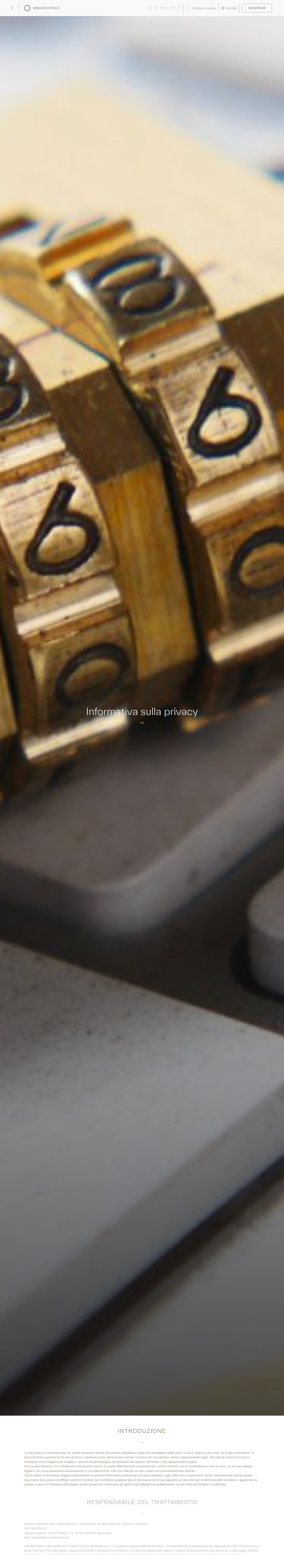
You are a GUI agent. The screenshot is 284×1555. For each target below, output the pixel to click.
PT (179, 8)
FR (173, 8)
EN (150, 8)
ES (167, 8)
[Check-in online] (189, 8)
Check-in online (204, 8)
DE (156, 8)
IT (162, 8)
